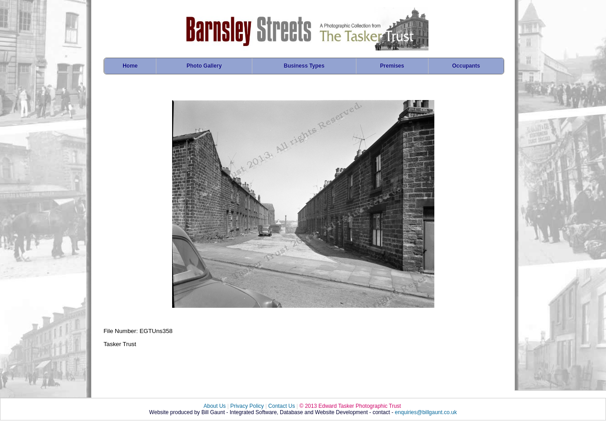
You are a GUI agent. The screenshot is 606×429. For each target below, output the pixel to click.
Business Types (304, 66)
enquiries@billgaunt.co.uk (426, 412)
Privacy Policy (247, 406)
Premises (392, 66)
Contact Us (281, 406)
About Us (215, 406)
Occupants (466, 66)
